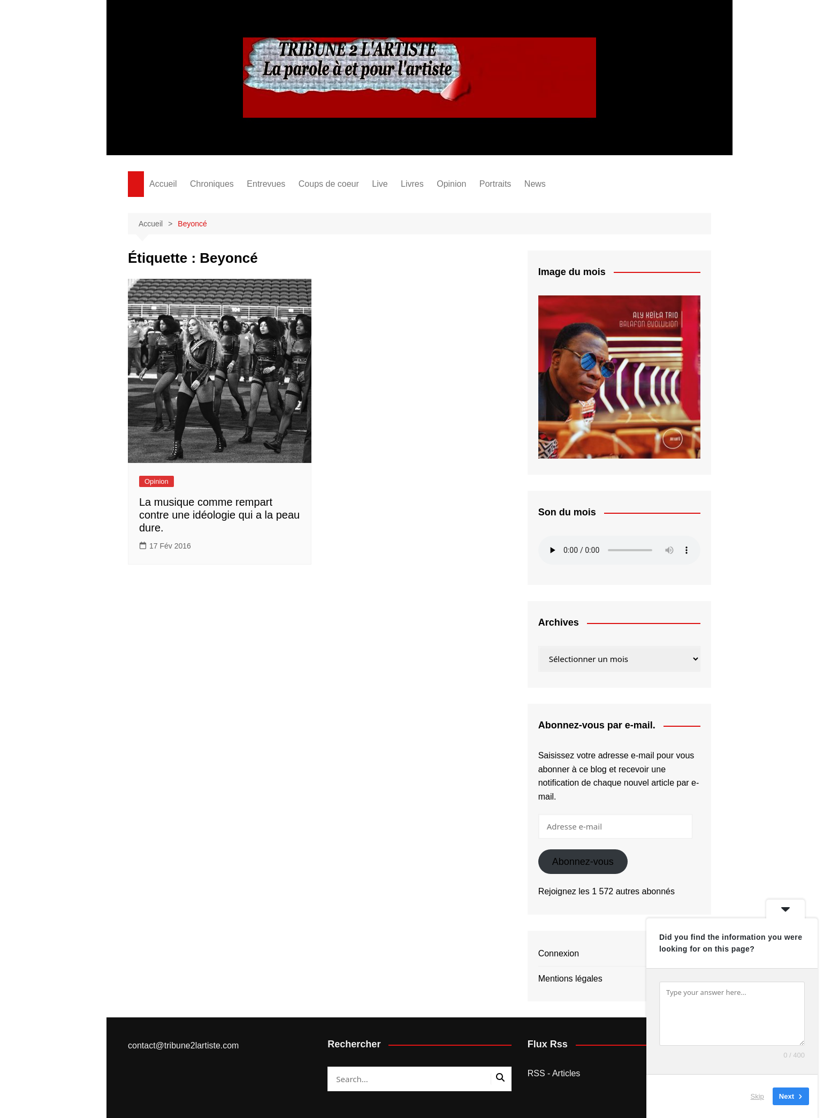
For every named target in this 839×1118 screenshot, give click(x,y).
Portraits (495, 183)
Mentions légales (570, 978)
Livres (412, 183)
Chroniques (212, 183)
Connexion (558, 953)
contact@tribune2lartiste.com (183, 1045)
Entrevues (266, 183)
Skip (757, 1096)
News (535, 183)
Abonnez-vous (583, 861)
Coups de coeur (329, 183)
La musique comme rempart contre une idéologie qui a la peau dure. (219, 515)
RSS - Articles (554, 1073)
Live (379, 183)
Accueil (163, 183)
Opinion (451, 183)
